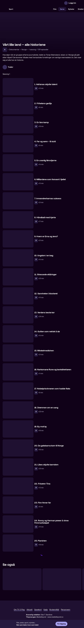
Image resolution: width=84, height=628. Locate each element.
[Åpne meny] (79, 3)
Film (54, 9)
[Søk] (5, 9)
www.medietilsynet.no (55, 617)
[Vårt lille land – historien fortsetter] (22, 579)
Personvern (65, 610)
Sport (11, 9)
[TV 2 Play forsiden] (19, 3)
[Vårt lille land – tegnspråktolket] (61, 579)
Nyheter (71, 9)
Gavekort (38, 610)
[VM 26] (33, 9)
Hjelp (45, 610)
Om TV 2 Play (19, 610)
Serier (62, 9)
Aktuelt (29, 610)
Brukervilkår (54, 610)
